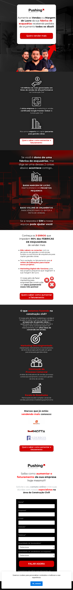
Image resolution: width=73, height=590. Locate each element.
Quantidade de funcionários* (29, 543)
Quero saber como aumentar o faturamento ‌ (36, 141)
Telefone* (22, 535)
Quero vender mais (36, 36)
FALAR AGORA (36, 564)
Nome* (21, 502)
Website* (22, 527)
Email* (21, 519)
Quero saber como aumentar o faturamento (36, 296)
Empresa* (22, 510)
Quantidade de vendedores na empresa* (34, 552)
